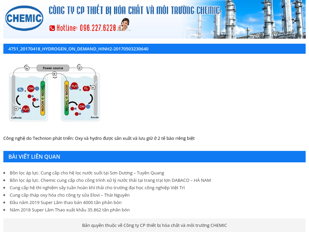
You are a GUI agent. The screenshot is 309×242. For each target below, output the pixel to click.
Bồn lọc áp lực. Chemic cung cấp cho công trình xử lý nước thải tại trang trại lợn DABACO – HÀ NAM (110, 180)
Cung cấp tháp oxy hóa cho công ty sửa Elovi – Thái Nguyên (70, 195)
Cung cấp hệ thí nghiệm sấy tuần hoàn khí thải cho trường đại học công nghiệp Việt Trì (97, 188)
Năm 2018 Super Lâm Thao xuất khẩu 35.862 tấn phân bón (70, 210)
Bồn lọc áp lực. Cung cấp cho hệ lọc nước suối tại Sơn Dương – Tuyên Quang (87, 173)
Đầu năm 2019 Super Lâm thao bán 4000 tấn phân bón (66, 202)
